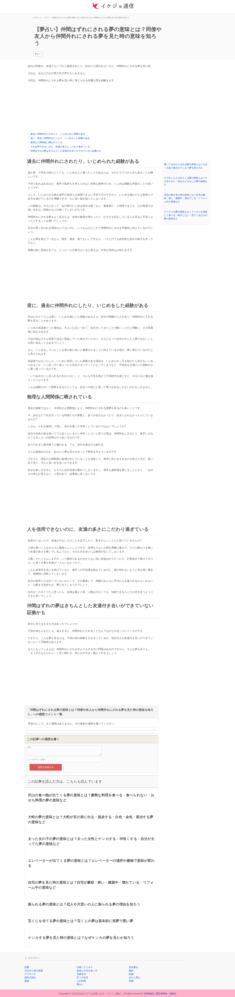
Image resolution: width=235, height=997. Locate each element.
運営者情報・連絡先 (166, 993)
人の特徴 (81, 981)
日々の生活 (82, 977)
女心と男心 (134, 977)
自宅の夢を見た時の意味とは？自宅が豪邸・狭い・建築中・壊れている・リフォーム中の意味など (185, 198)
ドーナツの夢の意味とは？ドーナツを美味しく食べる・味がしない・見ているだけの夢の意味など (185, 215)
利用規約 (149, 993)
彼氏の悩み (30, 977)
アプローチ (30, 974)
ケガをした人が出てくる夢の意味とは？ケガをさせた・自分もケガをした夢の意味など (185, 181)
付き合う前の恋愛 (33, 970)
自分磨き (133, 967)
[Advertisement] (91, 107)
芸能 (131, 981)
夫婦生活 (81, 974)
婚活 (131, 970)
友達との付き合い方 (87, 970)
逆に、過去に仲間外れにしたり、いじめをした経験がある (60, 138)
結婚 (131, 974)
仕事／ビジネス (85, 967)
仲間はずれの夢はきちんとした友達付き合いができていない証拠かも (65, 151)
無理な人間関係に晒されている (46, 142)
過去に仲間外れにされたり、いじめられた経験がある (57, 134)
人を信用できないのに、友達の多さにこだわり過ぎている (60, 146)
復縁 (26, 981)
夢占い (38, 54)
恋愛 (26, 967)
